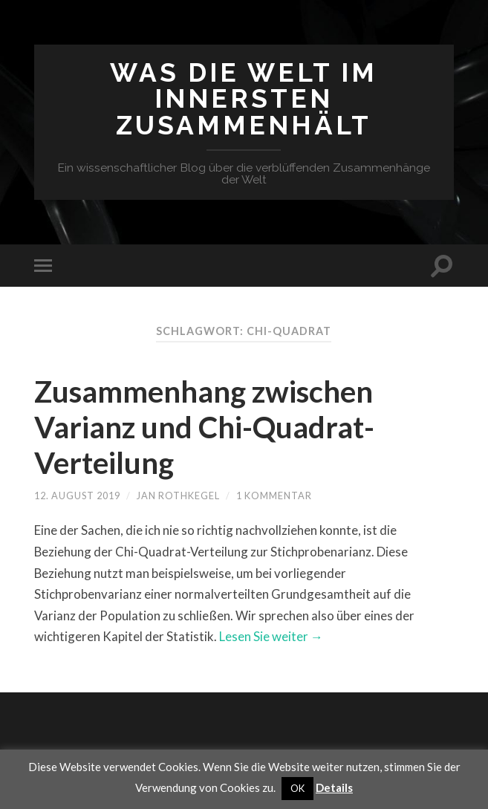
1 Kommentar (274, 495)
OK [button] (297, 788)
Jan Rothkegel (178, 495)
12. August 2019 (77, 495)
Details (334, 787)
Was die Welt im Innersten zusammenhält (243, 98)
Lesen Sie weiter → (271, 636)
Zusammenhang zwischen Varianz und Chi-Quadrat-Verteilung (204, 427)
